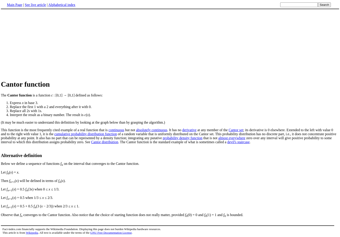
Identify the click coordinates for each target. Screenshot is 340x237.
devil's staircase (238, 142)
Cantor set (236, 130)
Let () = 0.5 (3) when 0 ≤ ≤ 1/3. (30, 189)
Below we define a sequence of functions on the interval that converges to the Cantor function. (70, 163)
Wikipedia (32, 232)
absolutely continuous (151, 130)
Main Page (14, 5)
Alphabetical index (61, 5)
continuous (116, 130)
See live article (35, 5)
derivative (189, 130)
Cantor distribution (104, 142)
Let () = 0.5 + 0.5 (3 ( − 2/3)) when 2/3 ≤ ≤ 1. (40, 206)
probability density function (183, 138)
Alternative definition (21, 155)
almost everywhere (231, 138)
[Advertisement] (38, 44)
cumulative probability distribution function (85, 134)
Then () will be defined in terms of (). (33, 181)
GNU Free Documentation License (111, 232)
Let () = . (10, 172)
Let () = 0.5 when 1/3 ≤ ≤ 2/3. (27, 198)
